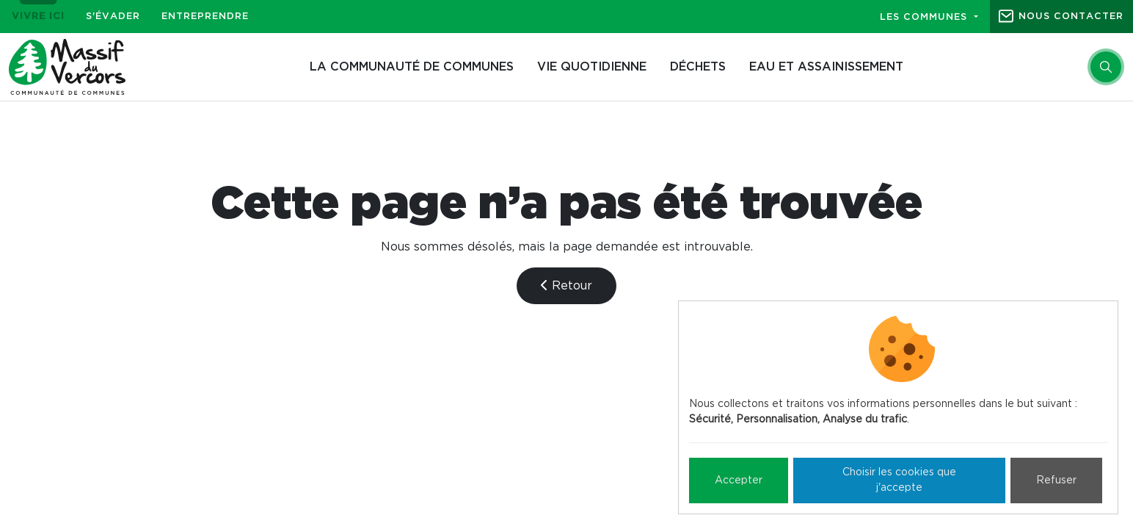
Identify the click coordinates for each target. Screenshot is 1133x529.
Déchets (698, 67)
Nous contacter (1071, 16)
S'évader (113, 16)
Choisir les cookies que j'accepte (899, 480)
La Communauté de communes (412, 67)
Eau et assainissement (826, 67)
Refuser (1056, 480)
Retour (566, 285)
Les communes (925, 17)
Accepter (738, 480)
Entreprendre (205, 16)
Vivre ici (38, 16)
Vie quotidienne (591, 67)
